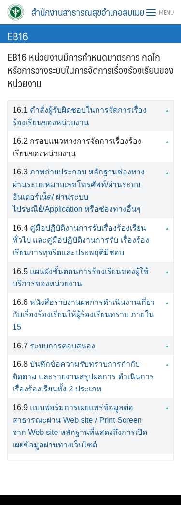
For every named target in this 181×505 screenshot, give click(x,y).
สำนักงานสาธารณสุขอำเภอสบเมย (87, 12)
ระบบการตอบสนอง (62, 346)
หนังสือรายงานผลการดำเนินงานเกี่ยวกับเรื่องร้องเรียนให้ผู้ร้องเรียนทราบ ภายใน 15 (84, 314)
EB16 (17, 35)
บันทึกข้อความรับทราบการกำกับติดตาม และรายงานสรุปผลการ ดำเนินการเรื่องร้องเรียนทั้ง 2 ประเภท (83, 376)
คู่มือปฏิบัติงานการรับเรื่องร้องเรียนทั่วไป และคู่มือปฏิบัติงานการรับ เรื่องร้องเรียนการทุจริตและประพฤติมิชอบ (81, 240)
